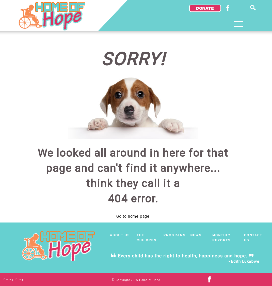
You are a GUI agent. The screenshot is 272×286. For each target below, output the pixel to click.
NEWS (196, 235)
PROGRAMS (175, 235)
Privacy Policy (13, 279)
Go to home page (133, 216)
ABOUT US (120, 235)
